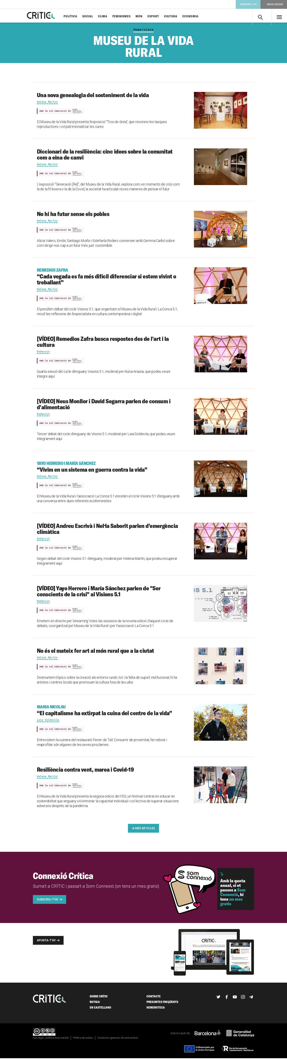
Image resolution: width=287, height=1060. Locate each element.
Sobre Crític (99, 998)
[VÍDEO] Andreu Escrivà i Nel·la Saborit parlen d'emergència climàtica (107, 530)
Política (77, 16)
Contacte (153, 998)
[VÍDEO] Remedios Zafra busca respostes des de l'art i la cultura (103, 343)
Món (145, 16)
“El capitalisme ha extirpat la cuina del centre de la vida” (109, 712)
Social (94, 16)
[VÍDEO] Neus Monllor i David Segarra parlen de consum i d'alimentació (103, 405)
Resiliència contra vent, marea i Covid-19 (85, 771)
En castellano (100, 1009)
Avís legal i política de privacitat (51, 1039)
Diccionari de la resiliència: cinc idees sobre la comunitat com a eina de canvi (105, 156)
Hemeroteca (143, 31)
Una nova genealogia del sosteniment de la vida (93, 96)
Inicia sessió (275, 4)
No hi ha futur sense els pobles (73, 215)
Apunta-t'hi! (46, 942)
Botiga (95, 1003)
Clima (109, 16)
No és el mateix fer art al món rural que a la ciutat (95, 652)
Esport (160, 16)
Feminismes (128, 16)
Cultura (177, 16)
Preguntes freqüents (162, 1003)
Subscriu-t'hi (248, 4)
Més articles (145, 829)
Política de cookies (83, 1039)
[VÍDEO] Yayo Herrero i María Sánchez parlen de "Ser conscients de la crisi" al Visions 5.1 (98, 593)
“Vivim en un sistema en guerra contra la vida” (109, 468)
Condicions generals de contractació (117, 1039)
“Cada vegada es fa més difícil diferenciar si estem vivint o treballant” (109, 278)
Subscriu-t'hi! (47, 901)
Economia (197, 16)
